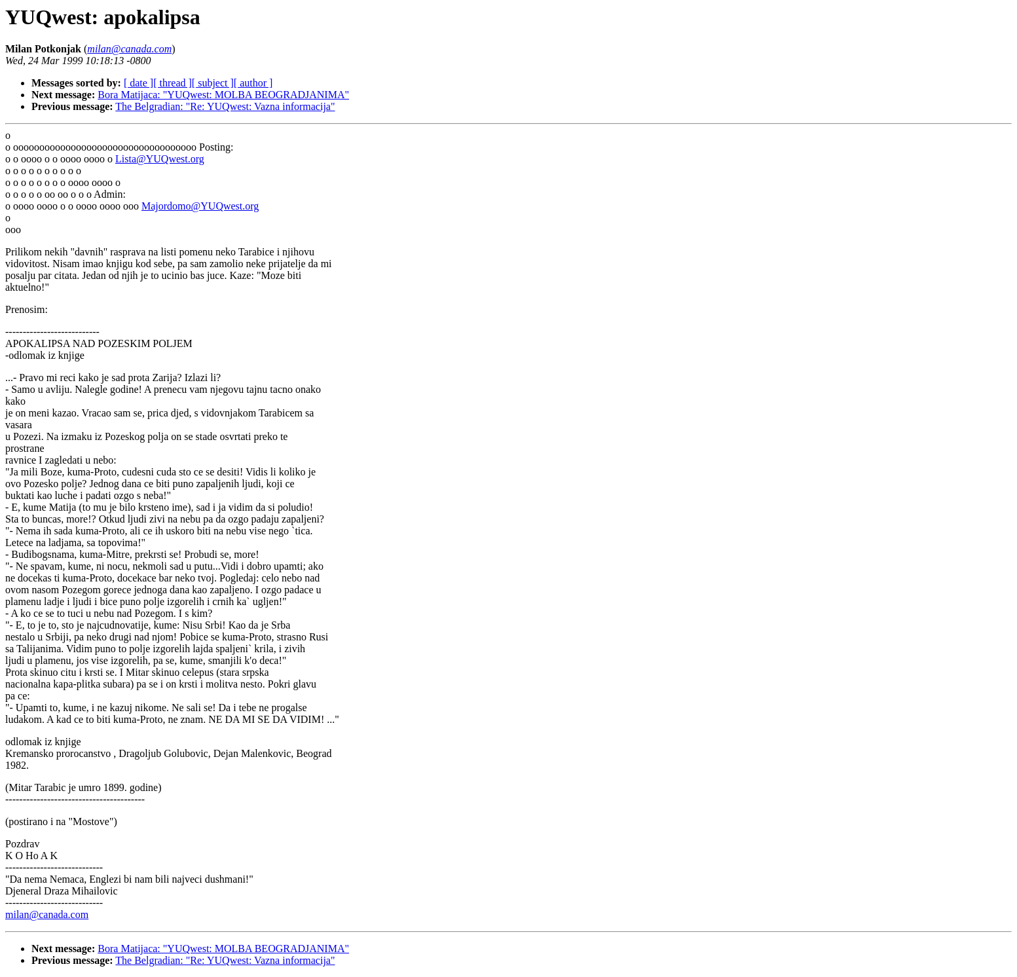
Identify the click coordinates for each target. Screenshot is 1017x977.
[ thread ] (172, 82)
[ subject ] (213, 82)
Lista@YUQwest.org (159, 158)
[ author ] (253, 82)
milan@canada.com (46, 914)
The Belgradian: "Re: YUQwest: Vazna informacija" (225, 106)
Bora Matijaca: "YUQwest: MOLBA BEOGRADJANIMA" (223, 94)
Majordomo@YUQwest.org (200, 206)
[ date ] (138, 82)
